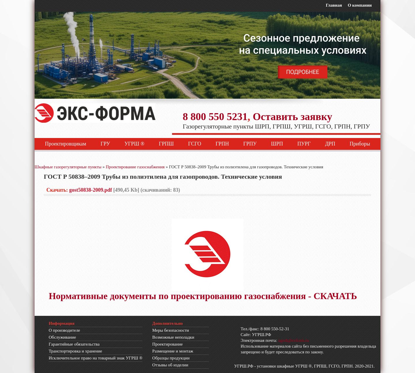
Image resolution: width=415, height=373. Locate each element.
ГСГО (194, 144)
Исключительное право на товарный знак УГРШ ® (95, 358)
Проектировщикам (65, 144)
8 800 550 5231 (215, 116)
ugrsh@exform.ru (293, 340)
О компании (360, 5)
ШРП (277, 144)
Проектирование (167, 344)
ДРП (330, 144)
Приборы (360, 144)
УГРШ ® (134, 144)
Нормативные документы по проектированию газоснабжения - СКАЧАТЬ (203, 296)
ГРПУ (249, 144)
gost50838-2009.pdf (90, 190)
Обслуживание (62, 337)
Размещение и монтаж (172, 351)
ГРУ (105, 144)
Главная (334, 5)
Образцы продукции (171, 358)
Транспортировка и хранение (75, 351)
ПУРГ (304, 144)
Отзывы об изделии (170, 365)
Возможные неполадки (173, 337)
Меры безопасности (170, 330)
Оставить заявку (292, 116)
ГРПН (222, 144)
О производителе (64, 330)
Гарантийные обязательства (74, 344)
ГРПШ (166, 144)
